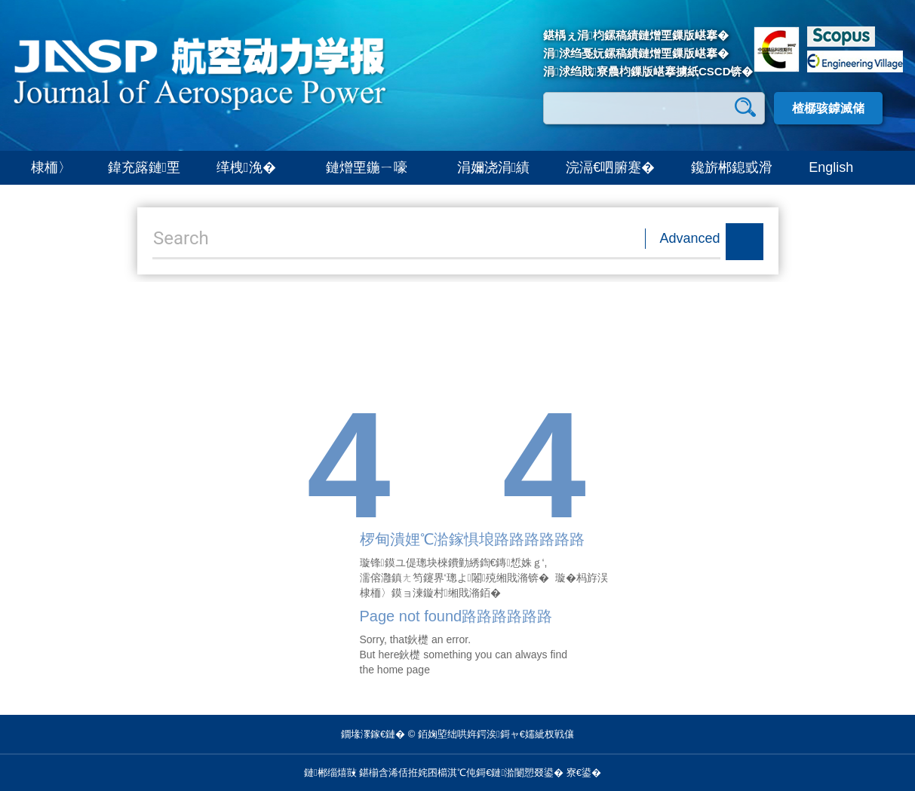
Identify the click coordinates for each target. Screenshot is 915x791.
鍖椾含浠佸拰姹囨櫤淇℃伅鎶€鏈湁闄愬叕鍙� (461, 772)
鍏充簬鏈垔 (144, 167)
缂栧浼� (253, 167)
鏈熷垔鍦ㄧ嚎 (373, 167)
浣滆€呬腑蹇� (610, 167)
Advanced (690, 238)
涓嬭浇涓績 (493, 167)
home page (403, 670)
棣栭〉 (51, 167)
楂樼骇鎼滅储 (828, 108)
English (831, 167)
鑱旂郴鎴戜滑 (731, 167)
